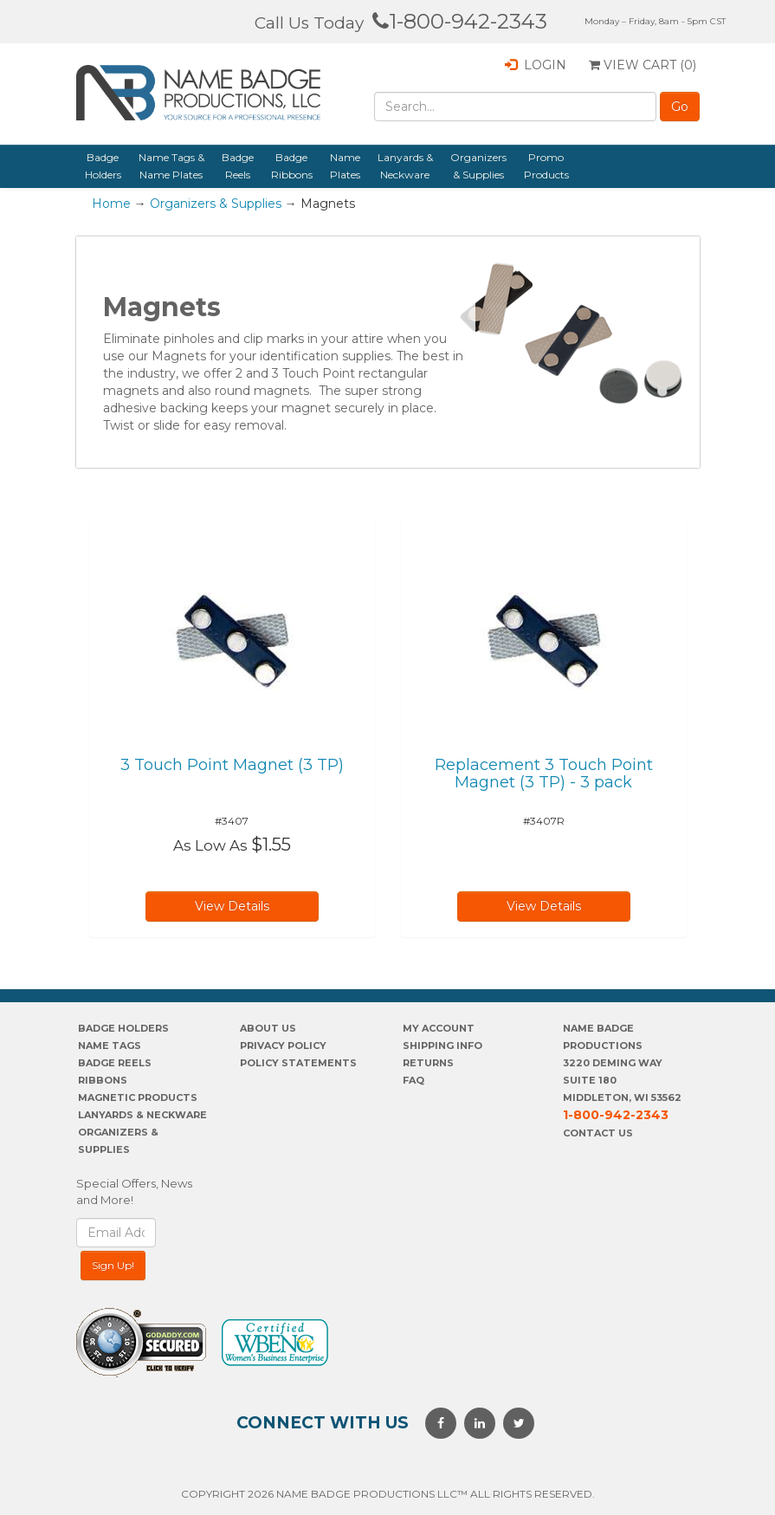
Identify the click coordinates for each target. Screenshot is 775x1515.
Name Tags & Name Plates (171, 166)
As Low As (210, 845)
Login (535, 65)
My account (439, 1028)
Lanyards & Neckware (405, 166)
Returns (428, 1063)
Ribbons (102, 1080)
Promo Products (546, 166)
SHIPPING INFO (442, 1045)
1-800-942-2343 (459, 21)
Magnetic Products (137, 1097)
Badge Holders (103, 166)
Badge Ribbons (292, 166)
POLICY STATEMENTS (298, 1063)
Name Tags (109, 1045)
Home (111, 203)
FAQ (413, 1080)
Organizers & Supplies (478, 166)
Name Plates (345, 166)
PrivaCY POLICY (283, 1045)
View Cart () (642, 65)
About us (268, 1028)
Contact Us (598, 1133)
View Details (232, 906)
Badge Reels (238, 166)
